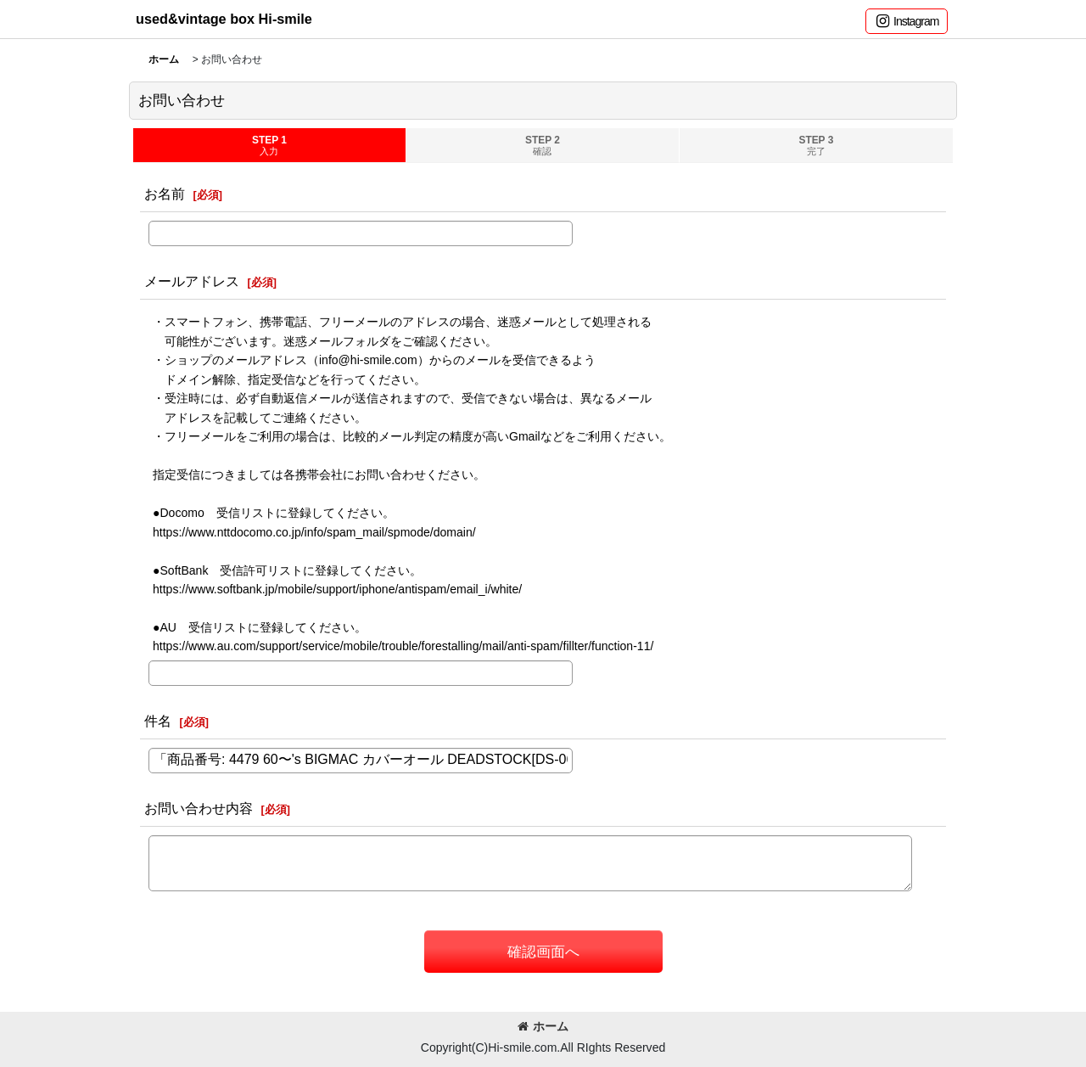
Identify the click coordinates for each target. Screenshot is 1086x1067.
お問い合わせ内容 (198, 808)
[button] (906, 21)
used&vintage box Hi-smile (224, 18)
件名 (157, 720)
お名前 (164, 193)
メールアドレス (191, 281)
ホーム (543, 1026)
